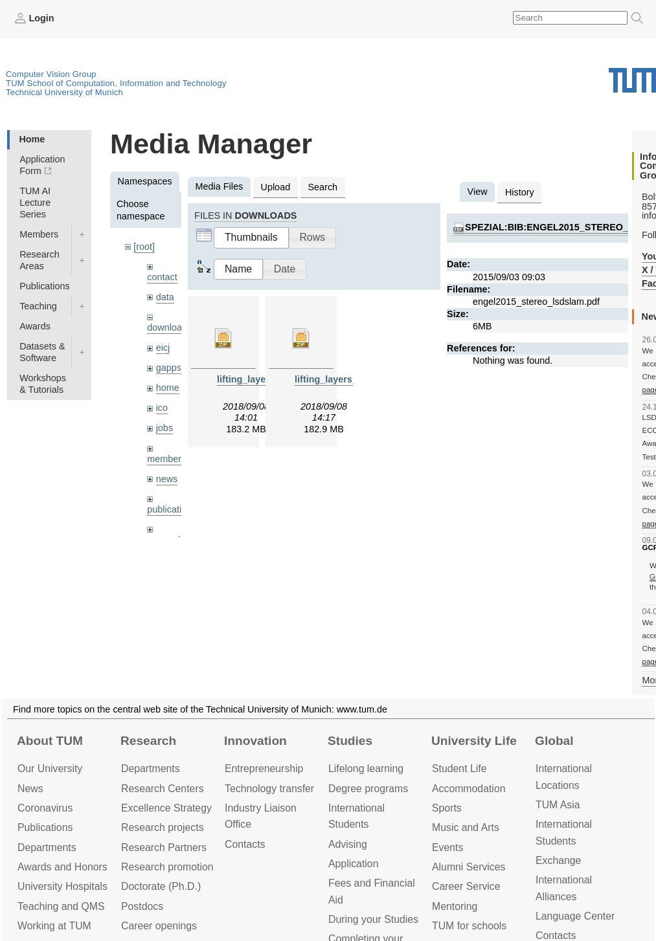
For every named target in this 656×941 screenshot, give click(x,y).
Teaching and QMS (61, 906)
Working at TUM (54, 925)
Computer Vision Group (51, 74)
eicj (163, 347)
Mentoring (454, 906)
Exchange (558, 860)
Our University (49, 768)
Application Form (42, 165)
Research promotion (167, 866)
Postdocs (142, 906)
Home (32, 139)
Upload (276, 187)
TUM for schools (469, 925)
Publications (44, 286)
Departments (46, 847)
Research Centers (162, 788)
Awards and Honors (62, 866)
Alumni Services (468, 866)
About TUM (50, 740)
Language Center (575, 916)
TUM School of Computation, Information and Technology (116, 83)
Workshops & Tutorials (42, 384)
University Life (474, 740)
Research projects (162, 827)
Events (447, 847)
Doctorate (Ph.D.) (161, 886)
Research (148, 740)
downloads (169, 327)
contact (162, 277)
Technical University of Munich (64, 92)
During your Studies (373, 919)
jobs (164, 428)
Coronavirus (45, 808)
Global (554, 740)
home (167, 387)
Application (353, 863)
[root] (144, 246)
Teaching (38, 306)
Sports (447, 808)
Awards (35, 326)
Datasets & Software (42, 352)
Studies (350, 740)
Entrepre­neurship (264, 768)
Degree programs (368, 788)
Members (38, 234)
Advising (347, 844)
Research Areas (39, 260)
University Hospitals (62, 886)
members (166, 459)
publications (171, 509)
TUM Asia (558, 804)
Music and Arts (465, 827)
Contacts (245, 844)
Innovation (255, 740)
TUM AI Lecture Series (35, 202)
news (167, 479)
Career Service (466, 886)
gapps (168, 367)
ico (162, 408)
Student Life (459, 768)
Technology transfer (269, 788)
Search (322, 187)
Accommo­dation (469, 788)
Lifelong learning (365, 768)
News (30, 788)
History (519, 192)
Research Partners (164, 847)
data (165, 297)
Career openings (159, 925)
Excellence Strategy (166, 808)
